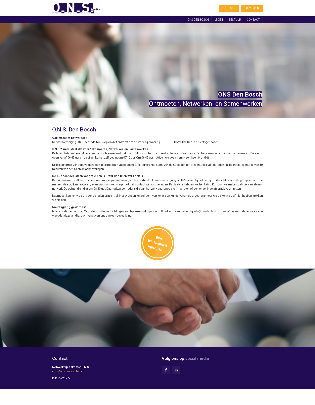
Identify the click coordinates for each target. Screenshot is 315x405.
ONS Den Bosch (196, 20)
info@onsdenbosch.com (209, 212)
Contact (253, 20)
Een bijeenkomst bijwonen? (157, 244)
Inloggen (229, 8)
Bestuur (234, 20)
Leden (218, 20)
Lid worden (251, 8)
